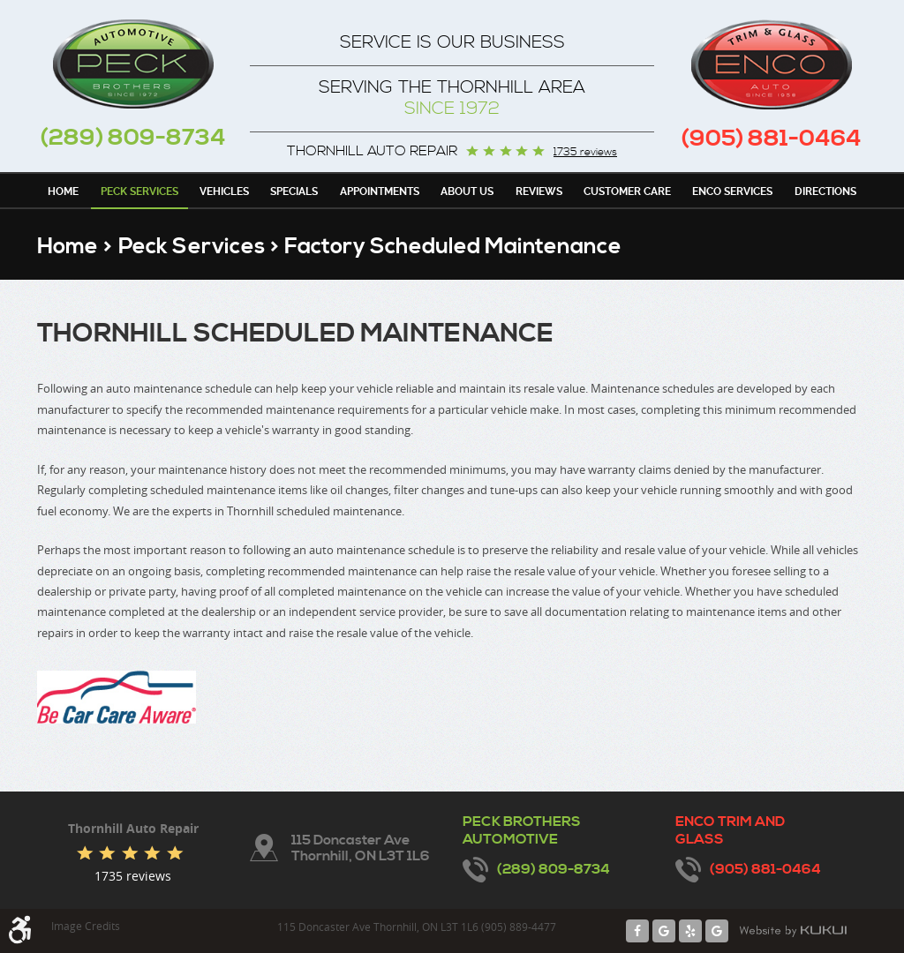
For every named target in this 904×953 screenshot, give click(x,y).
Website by (793, 931)
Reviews (539, 191)
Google (663, 930)
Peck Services (139, 191)
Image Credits (85, 925)
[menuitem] (63, 190)
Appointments (379, 191)
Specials (294, 191)
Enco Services (732, 191)
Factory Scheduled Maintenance (453, 246)
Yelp (690, 930)
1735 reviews (585, 152)
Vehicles (224, 191)
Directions (825, 191)
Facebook (637, 930)
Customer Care (627, 191)
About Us (467, 191)
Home (63, 191)
